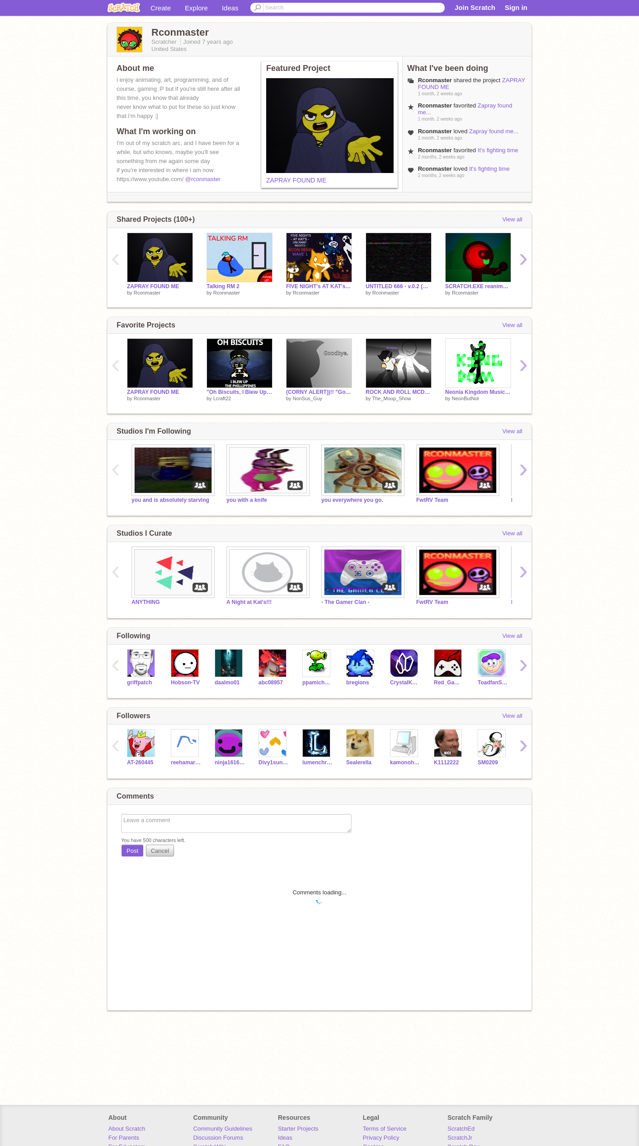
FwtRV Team (432, 500)
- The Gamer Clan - (345, 602)
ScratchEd (461, 1128)
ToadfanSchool (493, 682)
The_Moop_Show (391, 398)
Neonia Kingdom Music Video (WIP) (478, 392)
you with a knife (246, 500)
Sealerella (358, 762)
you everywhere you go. (352, 500)
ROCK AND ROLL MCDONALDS (399, 392)
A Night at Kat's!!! (249, 602)
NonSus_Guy (307, 398)
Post (132, 850)
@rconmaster (203, 179)
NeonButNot (465, 398)
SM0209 (488, 762)
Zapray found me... (493, 131)
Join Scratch (475, 7)
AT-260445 (140, 762)
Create (160, 8)
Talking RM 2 (223, 286)
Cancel (160, 850)
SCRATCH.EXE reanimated (478, 286)
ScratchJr (459, 1137)
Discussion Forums (218, 1137)
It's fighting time (498, 150)
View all (512, 219)
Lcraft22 (222, 398)
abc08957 (270, 682)
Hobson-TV (185, 682)
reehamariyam (186, 762)
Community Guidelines (222, 1128)
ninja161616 (230, 762)
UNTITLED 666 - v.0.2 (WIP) (399, 286)
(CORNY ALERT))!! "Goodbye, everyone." (319, 392)
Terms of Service (385, 1128)
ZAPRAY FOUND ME (296, 180)
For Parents (123, 1137)
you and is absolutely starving (170, 500)
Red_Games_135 (449, 682)
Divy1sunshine (273, 762)
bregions (357, 682)
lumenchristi (317, 762)
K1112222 (446, 762)
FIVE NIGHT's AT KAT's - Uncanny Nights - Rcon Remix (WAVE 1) (319, 286)
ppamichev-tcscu (317, 682)
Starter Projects (298, 1128)
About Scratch (127, 1128)
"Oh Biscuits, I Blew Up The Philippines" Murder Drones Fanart (240, 392)
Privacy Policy (381, 1137)
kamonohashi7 (405, 762)
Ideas (230, 8)
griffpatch (139, 682)
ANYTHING (146, 602)
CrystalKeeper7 (405, 682)
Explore (196, 8)
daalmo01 (227, 682)
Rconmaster (147, 292)
